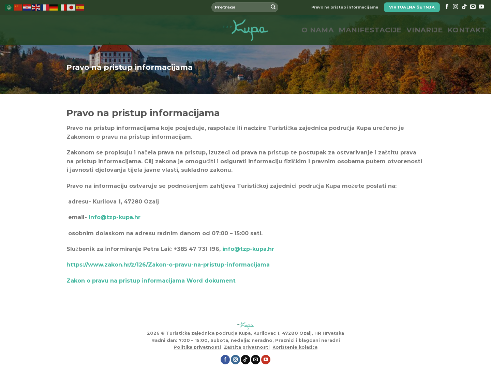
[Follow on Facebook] (447, 7)
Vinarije (424, 30)
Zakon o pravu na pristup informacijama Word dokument (151, 280)
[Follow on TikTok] (464, 7)
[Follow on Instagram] (455, 7)
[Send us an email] (473, 7)
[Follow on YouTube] (481, 7)
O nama (317, 30)
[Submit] (273, 7)
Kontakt (466, 30)
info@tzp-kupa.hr (248, 249)
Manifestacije (370, 30)
